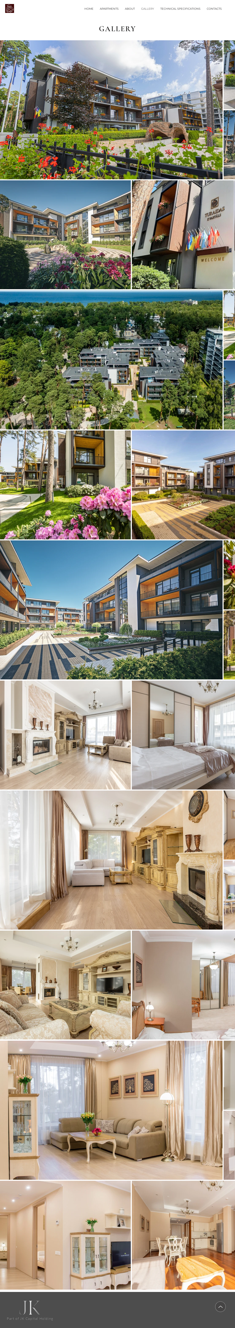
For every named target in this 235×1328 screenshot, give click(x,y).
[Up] (220, 1306)
